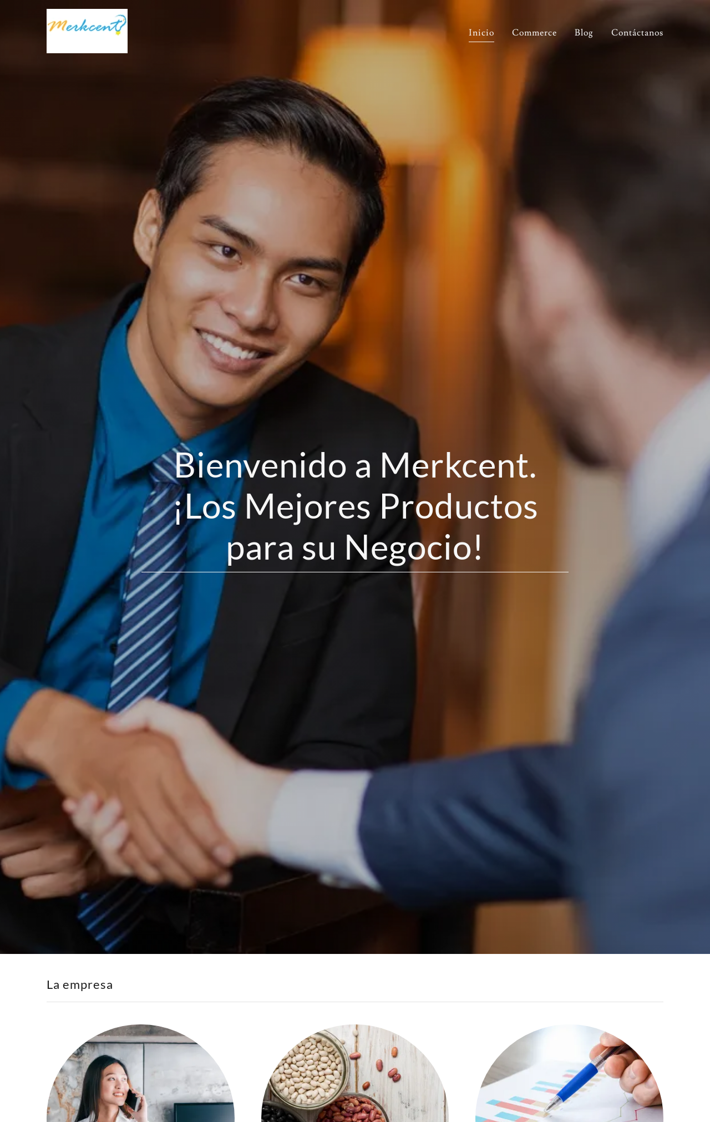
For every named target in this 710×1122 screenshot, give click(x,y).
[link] (87, 28)
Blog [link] (584, 32)
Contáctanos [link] (637, 32)
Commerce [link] (534, 32)
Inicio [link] (481, 32)
